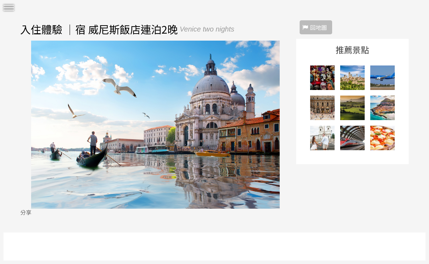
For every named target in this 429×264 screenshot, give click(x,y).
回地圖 (318, 27)
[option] (155, 125)
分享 (25, 212)
